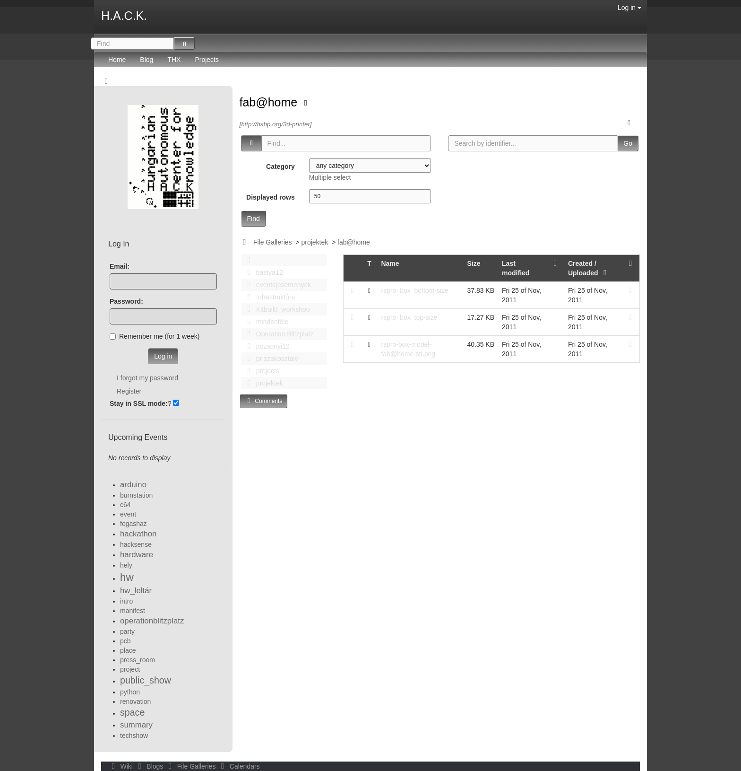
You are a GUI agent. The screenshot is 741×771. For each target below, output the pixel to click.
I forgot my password (147, 378)
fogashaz (133, 523)
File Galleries (272, 242)
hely (126, 565)
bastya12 (262, 272)
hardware (136, 554)
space (132, 712)
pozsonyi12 (266, 346)
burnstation (136, 495)
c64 (125, 504)
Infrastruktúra (268, 297)
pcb (125, 641)
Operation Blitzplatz (278, 334)
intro (126, 601)
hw (127, 577)
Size (473, 263)
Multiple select (330, 177)
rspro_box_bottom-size (414, 290)
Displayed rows (270, 197)
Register (129, 391)
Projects (207, 59)
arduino (133, 484)
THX (174, 59)
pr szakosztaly (270, 358)
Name (390, 263)
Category (280, 166)
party (127, 631)
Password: (126, 301)
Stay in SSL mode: (139, 403)
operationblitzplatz (152, 620)
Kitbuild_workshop (276, 309)
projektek (314, 242)
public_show (145, 680)
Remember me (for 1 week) (154, 336)
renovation (135, 701)
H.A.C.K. (124, 15)
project (130, 669)
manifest (132, 610)
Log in (629, 7)
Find (253, 218)
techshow (134, 735)
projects (260, 371)
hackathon (138, 533)
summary (136, 724)
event (128, 514)
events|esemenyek (276, 285)
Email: (119, 266)
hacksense (136, 544)
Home (117, 59)
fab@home (270, 102)
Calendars (238, 766)
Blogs (150, 766)
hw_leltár (136, 590)
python (130, 692)
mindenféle (265, 321)
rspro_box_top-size (409, 317)
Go (627, 143)
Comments (264, 400)
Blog (146, 59)
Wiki (121, 766)
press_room (137, 660)
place (128, 650)
